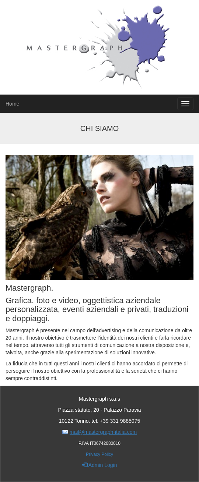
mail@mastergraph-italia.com (103, 432)
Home (12, 104)
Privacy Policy (99, 454)
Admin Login (99, 465)
